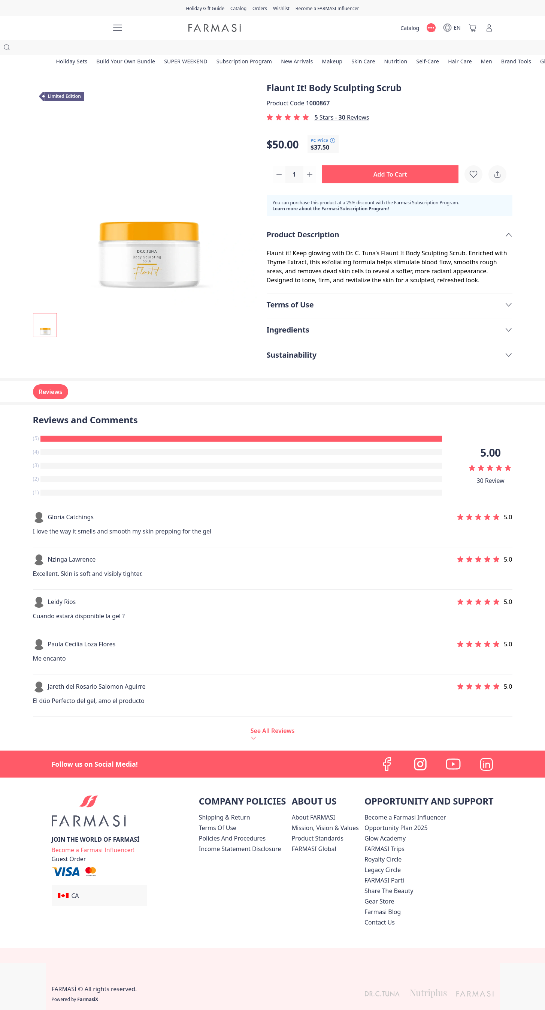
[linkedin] (486, 749)
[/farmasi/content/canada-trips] (384, 834)
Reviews (51, 377)
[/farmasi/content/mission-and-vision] (325, 813)
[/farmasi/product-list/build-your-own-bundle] (126, 49)
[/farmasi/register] (259, 7)
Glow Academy (385, 824)
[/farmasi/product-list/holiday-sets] (72, 49)
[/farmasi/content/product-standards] (317, 824)
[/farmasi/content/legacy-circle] (382, 855)
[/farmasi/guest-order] (69, 844)
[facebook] (387, 749)
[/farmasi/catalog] (238, 7)
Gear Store (379, 887)
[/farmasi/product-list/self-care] (427, 49)
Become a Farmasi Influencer (405, 803)
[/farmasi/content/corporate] (314, 834)
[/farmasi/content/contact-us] (379, 908)
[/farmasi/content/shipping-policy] (224, 803)
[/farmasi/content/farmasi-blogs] (382, 897)
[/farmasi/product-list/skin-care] (363, 49)
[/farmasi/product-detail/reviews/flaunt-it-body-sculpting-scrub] (273, 719)
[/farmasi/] (78, 28)
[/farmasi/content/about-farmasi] (313, 803)
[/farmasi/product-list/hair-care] (459, 49)
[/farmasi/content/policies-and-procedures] (232, 824)
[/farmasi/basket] (472, 27)
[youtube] (453, 749)
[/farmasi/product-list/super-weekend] (186, 49)
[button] (392, 160)
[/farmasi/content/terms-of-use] (217, 813)
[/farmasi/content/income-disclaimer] (240, 834)
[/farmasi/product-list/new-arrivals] (296, 49)
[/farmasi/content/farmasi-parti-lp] (384, 866)
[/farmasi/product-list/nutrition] (396, 49)
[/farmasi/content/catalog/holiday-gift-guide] (205, 7)
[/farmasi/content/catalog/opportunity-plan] (396, 813)
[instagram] (420, 749)
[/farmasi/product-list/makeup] (332, 49)
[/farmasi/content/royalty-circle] (383, 845)
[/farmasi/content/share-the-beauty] (389, 876)
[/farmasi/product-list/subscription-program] (244, 49)
